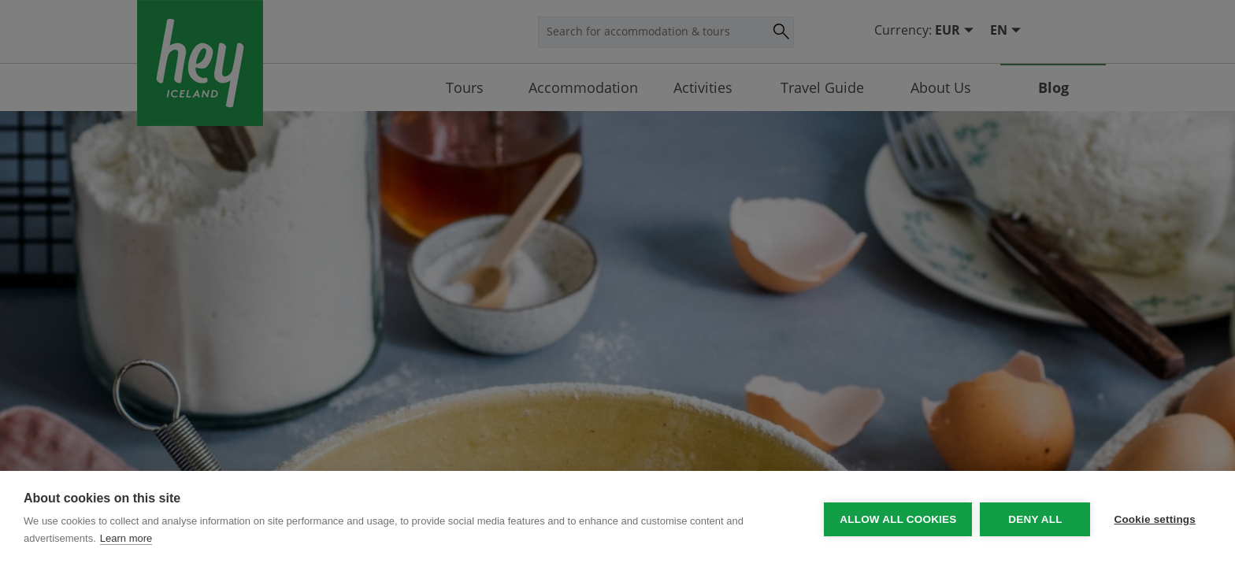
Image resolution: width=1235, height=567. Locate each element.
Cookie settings (1155, 519)
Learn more (126, 538)
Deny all (1035, 519)
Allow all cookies (898, 519)
